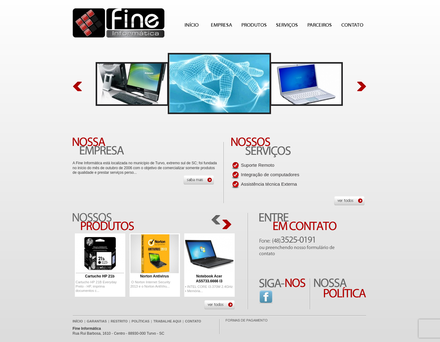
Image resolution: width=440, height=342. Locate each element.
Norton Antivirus (154, 276)
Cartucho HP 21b (99, 276)
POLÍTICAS (141, 321)
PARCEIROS (319, 25)
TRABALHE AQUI (167, 321)
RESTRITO (119, 321)
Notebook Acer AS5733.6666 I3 (209, 278)
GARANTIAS (97, 321)
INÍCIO (192, 25)
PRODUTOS (254, 26)
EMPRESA (221, 25)
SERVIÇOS (287, 25)
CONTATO (352, 25)
